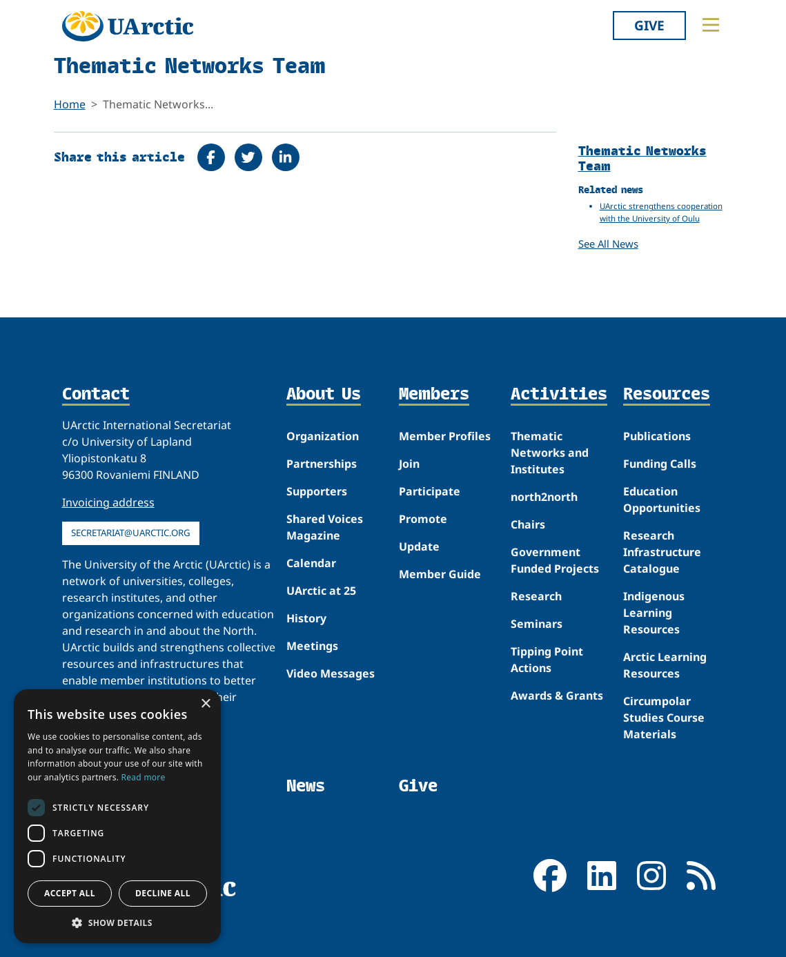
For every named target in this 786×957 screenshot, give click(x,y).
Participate (429, 491)
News (305, 786)
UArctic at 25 (321, 590)
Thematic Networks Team (642, 157)
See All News (608, 243)
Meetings (312, 645)
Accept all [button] (69, 893)
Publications (657, 436)
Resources (666, 395)
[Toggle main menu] (711, 25)
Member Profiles (445, 436)
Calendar (311, 563)
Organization (322, 436)
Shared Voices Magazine (324, 527)
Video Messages (330, 673)
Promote (423, 518)
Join (409, 463)
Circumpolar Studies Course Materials (664, 717)
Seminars (536, 623)
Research (536, 596)
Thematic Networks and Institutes (550, 452)
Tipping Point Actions (547, 659)
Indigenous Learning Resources (654, 613)
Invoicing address (108, 502)
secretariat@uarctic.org (130, 532)
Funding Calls (659, 463)
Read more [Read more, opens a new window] (143, 777)
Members (434, 395)
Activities (559, 395)
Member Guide (440, 574)
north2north (544, 496)
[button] (117, 922)
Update (419, 546)
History (306, 618)
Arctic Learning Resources (665, 665)
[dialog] (117, 816)
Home (70, 104)
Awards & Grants (557, 695)
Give (649, 25)
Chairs (528, 524)
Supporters (316, 491)
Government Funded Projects (555, 560)
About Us (323, 395)
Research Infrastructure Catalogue (662, 552)
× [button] (205, 704)
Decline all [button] (162, 893)
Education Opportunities (661, 499)
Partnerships (321, 463)
